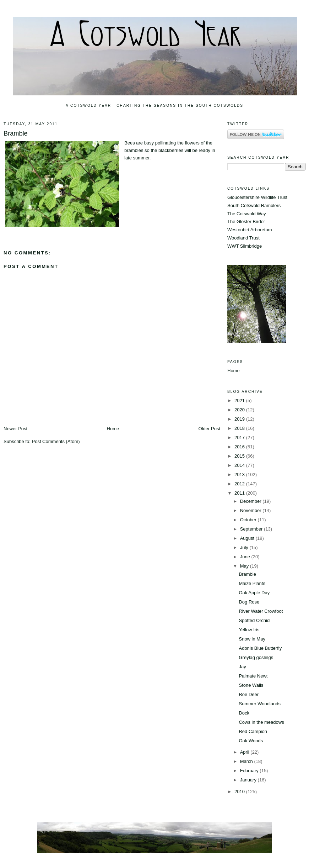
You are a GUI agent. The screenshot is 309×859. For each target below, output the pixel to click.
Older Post (209, 428)
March (247, 761)
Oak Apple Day (254, 592)
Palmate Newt (253, 676)
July (245, 547)
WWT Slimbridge (244, 246)
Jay (242, 666)
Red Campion (253, 731)
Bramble (16, 133)
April (245, 752)
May (245, 566)
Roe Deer (249, 694)
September (252, 529)
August (248, 538)
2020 (240, 409)
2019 (240, 419)
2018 (240, 428)
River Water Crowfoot (261, 611)
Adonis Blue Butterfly (260, 648)
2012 (240, 483)
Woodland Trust (243, 238)
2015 (240, 456)
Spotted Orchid (254, 620)
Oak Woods (251, 740)
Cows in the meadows (261, 722)
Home (113, 428)
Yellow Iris (249, 629)
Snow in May (252, 639)
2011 (240, 493)
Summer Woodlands (260, 703)
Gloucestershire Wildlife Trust (257, 197)
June (245, 556)
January (249, 779)
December (251, 501)
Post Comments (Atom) (56, 441)
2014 (240, 465)
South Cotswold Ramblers (254, 205)
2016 (240, 446)
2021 (240, 400)
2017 (240, 437)
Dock (244, 713)
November (251, 510)
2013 (240, 474)
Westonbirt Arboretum (249, 229)
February (250, 770)
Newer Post (15, 428)
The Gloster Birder (246, 221)
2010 (240, 791)
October (249, 519)
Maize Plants (252, 583)
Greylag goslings (256, 657)
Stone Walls (251, 685)
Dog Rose (249, 602)
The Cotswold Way (246, 213)
